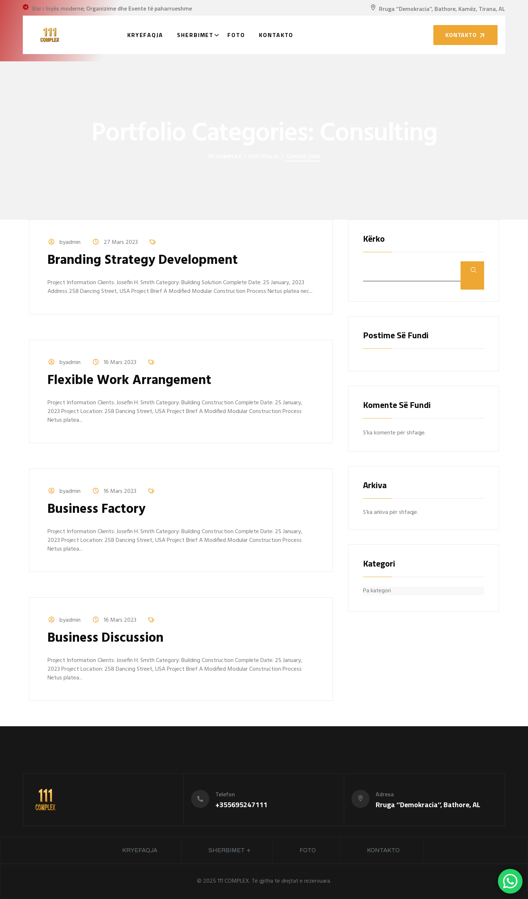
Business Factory (96, 509)
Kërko (374, 239)
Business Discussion (106, 638)
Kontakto (276, 34)
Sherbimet (195, 34)
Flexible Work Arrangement (129, 380)
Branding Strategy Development (143, 260)
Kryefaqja (145, 34)
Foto (236, 34)
